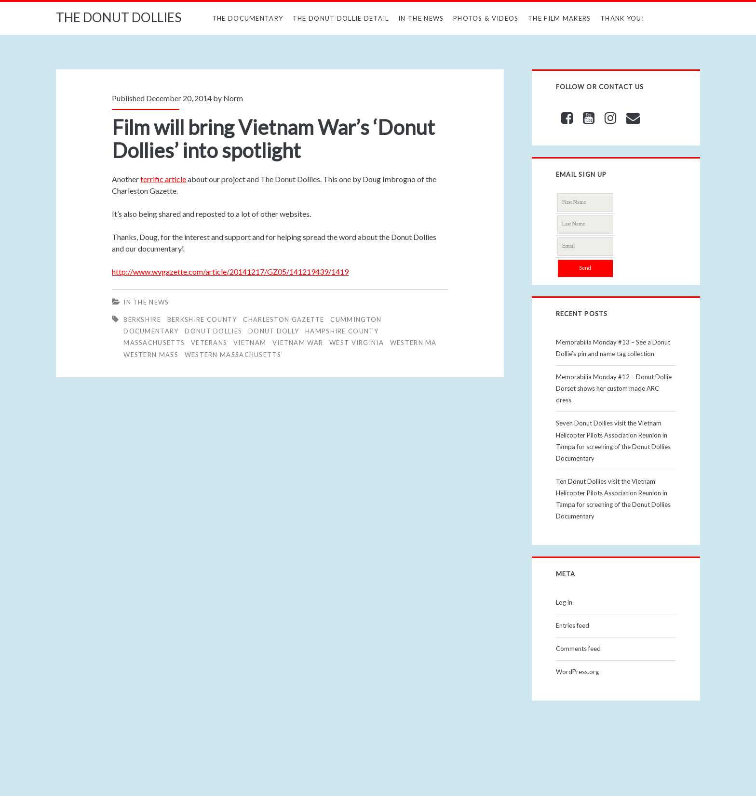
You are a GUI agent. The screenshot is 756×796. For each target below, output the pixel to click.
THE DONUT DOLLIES (118, 17)
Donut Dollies (213, 331)
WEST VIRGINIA (356, 342)
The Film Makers (559, 18)
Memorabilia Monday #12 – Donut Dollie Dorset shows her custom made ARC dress (614, 388)
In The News (421, 18)
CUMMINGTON (355, 319)
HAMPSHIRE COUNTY (341, 331)
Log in (564, 602)
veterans (209, 342)
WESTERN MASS (150, 354)
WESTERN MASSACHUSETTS (233, 354)
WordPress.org (577, 672)
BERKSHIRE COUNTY (202, 319)
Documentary (150, 331)
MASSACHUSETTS (154, 342)
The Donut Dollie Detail (341, 18)
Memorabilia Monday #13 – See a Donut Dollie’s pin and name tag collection (613, 348)
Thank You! (622, 18)
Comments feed (578, 648)
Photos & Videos (486, 18)
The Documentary (248, 18)
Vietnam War (297, 342)
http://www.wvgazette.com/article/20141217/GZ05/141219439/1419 (230, 271)
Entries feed (572, 625)
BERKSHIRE (142, 319)
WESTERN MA (413, 342)
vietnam (249, 342)
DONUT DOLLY (273, 331)
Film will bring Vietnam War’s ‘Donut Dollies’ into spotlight (273, 138)
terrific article (163, 179)
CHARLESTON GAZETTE (283, 319)
